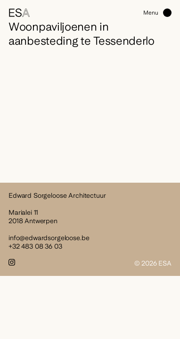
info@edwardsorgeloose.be (48, 238)
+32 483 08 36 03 (35, 246)
